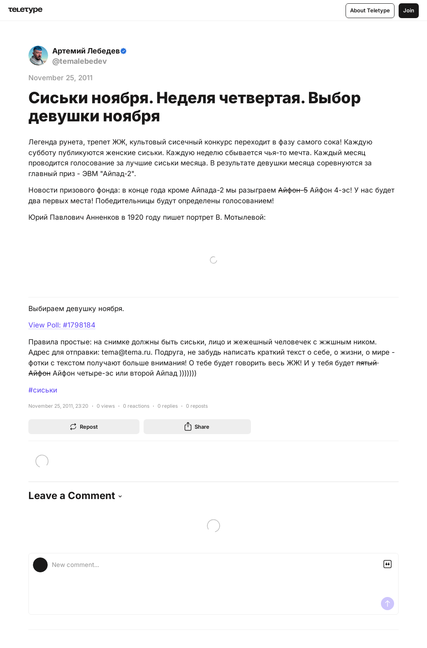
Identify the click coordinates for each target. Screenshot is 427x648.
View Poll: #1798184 (61, 325)
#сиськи (42, 390)
